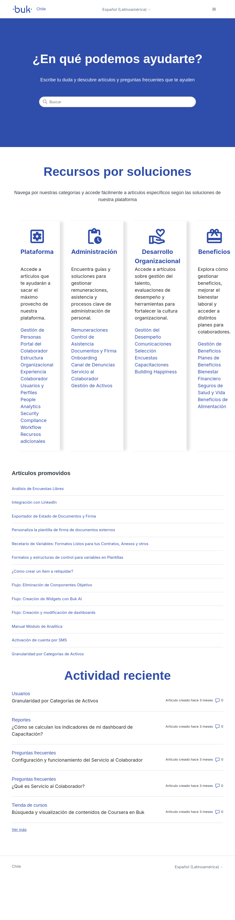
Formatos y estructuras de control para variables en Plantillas (67, 557)
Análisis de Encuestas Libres (38, 488)
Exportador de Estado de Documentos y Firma (54, 516)
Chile (16, 866)
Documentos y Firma (94, 351)
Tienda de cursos (29, 805)
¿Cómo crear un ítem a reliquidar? (42, 571)
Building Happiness (156, 371)
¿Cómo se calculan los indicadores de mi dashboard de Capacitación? (72, 730)
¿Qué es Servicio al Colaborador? (48, 786)
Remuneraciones (89, 330)
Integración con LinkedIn (34, 502)
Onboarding (84, 357)
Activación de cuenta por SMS (39, 640)
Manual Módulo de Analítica (37, 626)
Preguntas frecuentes (34, 752)
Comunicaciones (153, 344)
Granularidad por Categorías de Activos (48, 653)
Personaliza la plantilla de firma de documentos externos (63, 529)
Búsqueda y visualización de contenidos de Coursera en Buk (78, 812)
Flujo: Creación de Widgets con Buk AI (47, 598)
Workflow (31, 427)
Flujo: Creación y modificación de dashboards (53, 612)
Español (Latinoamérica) (126, 9)
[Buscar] (117, 102)
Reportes (21, 720)
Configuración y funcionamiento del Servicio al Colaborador (77, 760)
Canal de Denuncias (93, 364)
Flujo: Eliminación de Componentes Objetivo (52, 584)
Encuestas (146, 357)
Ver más (19, 829)
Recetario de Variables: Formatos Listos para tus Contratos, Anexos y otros (80, 543)
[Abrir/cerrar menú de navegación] (214, 9)
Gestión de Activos (91, 385)
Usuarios (21, 693)
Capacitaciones (151, 364)
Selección (145, 351)
